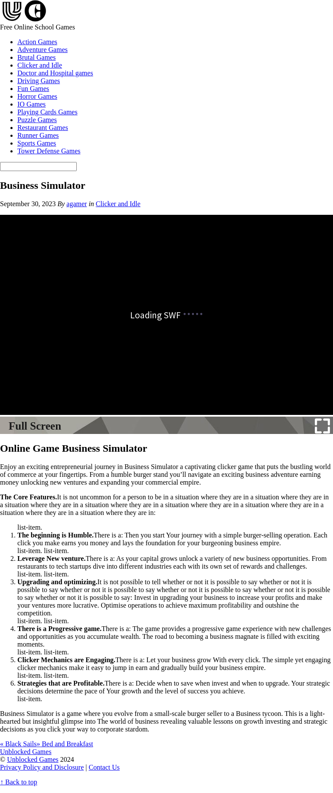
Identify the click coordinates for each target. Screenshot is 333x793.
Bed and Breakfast (64, 744)
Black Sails (18, 744)
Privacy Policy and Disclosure (42, 767)
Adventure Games (42, 49)
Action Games (37, 41)
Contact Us (104, 767)
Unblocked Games (33, 759)
